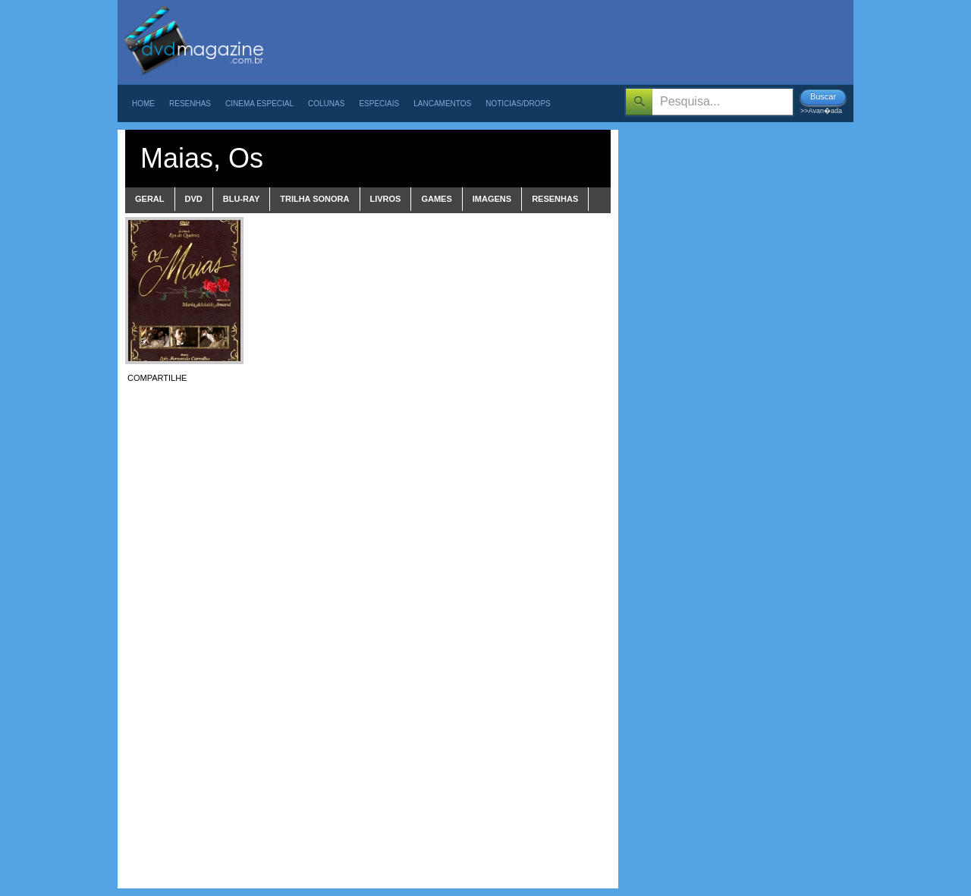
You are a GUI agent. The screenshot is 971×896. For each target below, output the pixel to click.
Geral (150, 198)
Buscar (823, 96)
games (436, 198)
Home (143, 103)
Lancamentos (442, 103)
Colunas (326, 103)
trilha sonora (314, 198)
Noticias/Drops (518, 103)
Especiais (379, 103)
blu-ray (241, 198)
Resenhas (190, 103)
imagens (492, 198)
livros (385, 198)
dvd (194, 198)
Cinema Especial (259, 103)
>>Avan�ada (821, 111)
